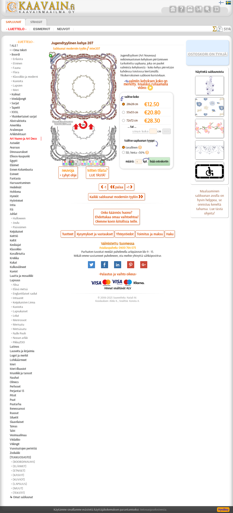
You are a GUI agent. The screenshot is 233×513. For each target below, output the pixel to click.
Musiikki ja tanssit (21, 373)
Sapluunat (13, 22)
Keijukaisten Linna (24, 302)
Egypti (13, 161)
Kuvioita (18, 81)
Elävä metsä (20, 289)
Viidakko (15, 440)
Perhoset (15, 386)
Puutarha (15, 404)
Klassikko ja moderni (25, 77)
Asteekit (15, 143)
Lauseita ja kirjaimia (22, 351)
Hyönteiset (16, 200)
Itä (11, 209)
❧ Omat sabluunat (21, 497)
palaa (116, 186)
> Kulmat (15, 94)
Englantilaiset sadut (25, 293)
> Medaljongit (18, 99)
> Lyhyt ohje (68, 175)
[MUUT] (18, 488)
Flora (16, 72)
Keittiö (14, 236)
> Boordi (15, 54)
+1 (129, 186)
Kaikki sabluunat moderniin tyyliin (116, 197)
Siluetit (14, 417)
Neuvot (63, 29)
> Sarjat (14, 103)
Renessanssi (17, 409)
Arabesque (16, 130)
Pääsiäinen (19, 227)
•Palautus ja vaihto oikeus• (118, 274)
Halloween (19, 218)
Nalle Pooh (19, 333)
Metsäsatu (19, 329)
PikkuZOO (19, 342)
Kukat (13, 262)
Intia (13, 205)
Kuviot (14, 271)
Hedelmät (15, 187)
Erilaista (18, 59)
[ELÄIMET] (19, 466)
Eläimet (14, 165)
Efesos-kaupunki (20, 156)
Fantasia (15, 178)
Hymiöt (14, 196)
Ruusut (14, 413)
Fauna (17, 68)
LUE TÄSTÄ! (97, 175)
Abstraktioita (18, 121)
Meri (16, 90)
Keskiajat (15, 245)
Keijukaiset (16, 231)
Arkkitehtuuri (18, 134)
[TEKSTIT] (19, 493)
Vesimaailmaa (18, 435)
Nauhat (14, 378)
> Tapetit (15, 108)
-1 (103, 186)
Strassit (36, 22)
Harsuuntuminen (20, 183)
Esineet (14, 174)
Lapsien (17, 85)
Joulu (16, 223)
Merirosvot (20, 320)
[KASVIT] (18, 475)
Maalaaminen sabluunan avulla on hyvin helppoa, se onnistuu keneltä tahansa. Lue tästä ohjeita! (209, 202)
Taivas (13, 426)
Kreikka (14, 258)
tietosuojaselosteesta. (153, 509)
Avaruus (15, 147)
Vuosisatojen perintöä (23, 448)
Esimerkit (41, 29)
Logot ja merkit (19, 355)
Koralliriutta (17, 254)
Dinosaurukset (19, 152)
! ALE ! (14, 46)
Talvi (12, 431)
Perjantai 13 (17, 391)
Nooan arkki (20, 338)
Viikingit (14, 444)
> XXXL (14, 112)
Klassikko (15, 249)
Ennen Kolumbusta (21, 170)
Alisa (16, 285)
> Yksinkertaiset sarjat (23, 116)
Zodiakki (15, 453)
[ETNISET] (19, 470)
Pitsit (13, 395)
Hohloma (15, 192)
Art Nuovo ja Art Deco (23, 139)
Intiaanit (18, 298)
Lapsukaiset (20, 311)
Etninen (17, 63)
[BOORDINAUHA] (24, 462)
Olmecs (14, 382)
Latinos (14, 347)
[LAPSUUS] (20, 484)
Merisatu (18, 324)
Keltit (13, 240)
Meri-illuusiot (18, 369)
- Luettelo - (16, 29)
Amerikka (15, 125)
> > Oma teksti (18, 50)
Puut (13, 400)
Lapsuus (15, 280)
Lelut (16, 316)
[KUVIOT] (19, 479)
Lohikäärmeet (18, 360)
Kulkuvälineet (18, 267)
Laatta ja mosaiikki (21, 276)
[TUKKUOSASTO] (20, 457)
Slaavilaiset (17, 422)
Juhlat (13, 214)
